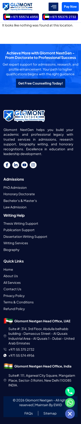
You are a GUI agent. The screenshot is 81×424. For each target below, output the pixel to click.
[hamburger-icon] (53, 7)
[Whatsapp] (70, 402)
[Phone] (70, 391)
